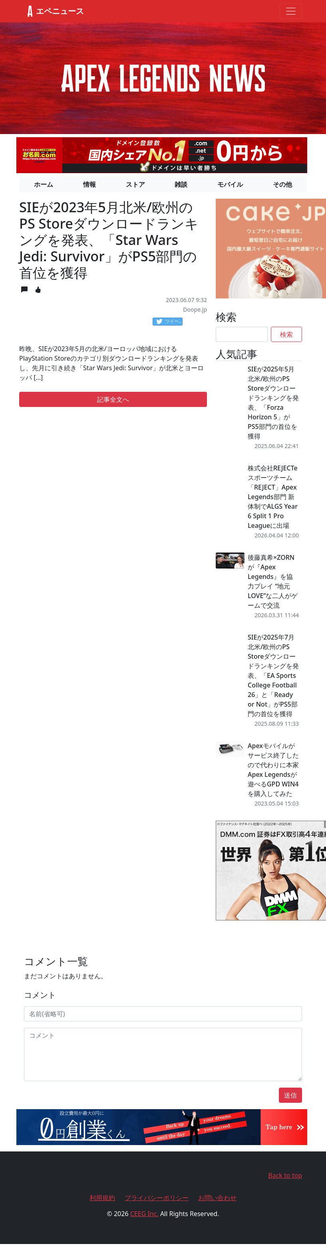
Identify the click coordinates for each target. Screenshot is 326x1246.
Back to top (285, 1175)
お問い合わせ (217, 1197)
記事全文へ (113, 399)
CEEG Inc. (144, 1213)
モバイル (230, 184)
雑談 (181, 184)
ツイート (169, 322)
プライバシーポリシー (157, 1197)
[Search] (242, 334)
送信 (290, 1095)
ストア (135, 184)
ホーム (43, 184)
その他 (282, 184)
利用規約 (102, 1197)
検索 (286, 334)
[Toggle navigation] (291, 11)
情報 (89, 184)
